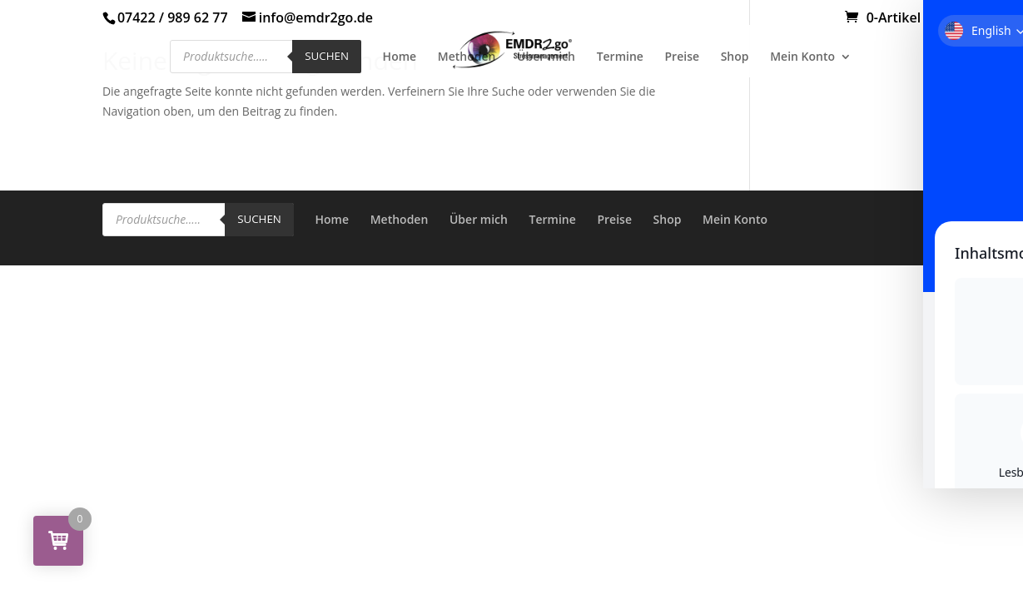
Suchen (327, 55)
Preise (682, 57)
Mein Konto (802, 57)
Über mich (546, 57)
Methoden (467, 57)
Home (400, 57)
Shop (735, 57)
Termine (620, 57)
